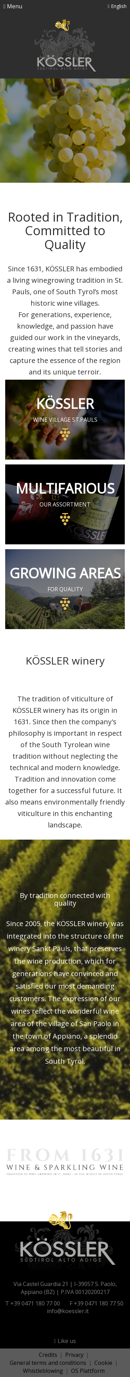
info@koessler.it (68, 1311)
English (117, 6)
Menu (12, 6)
